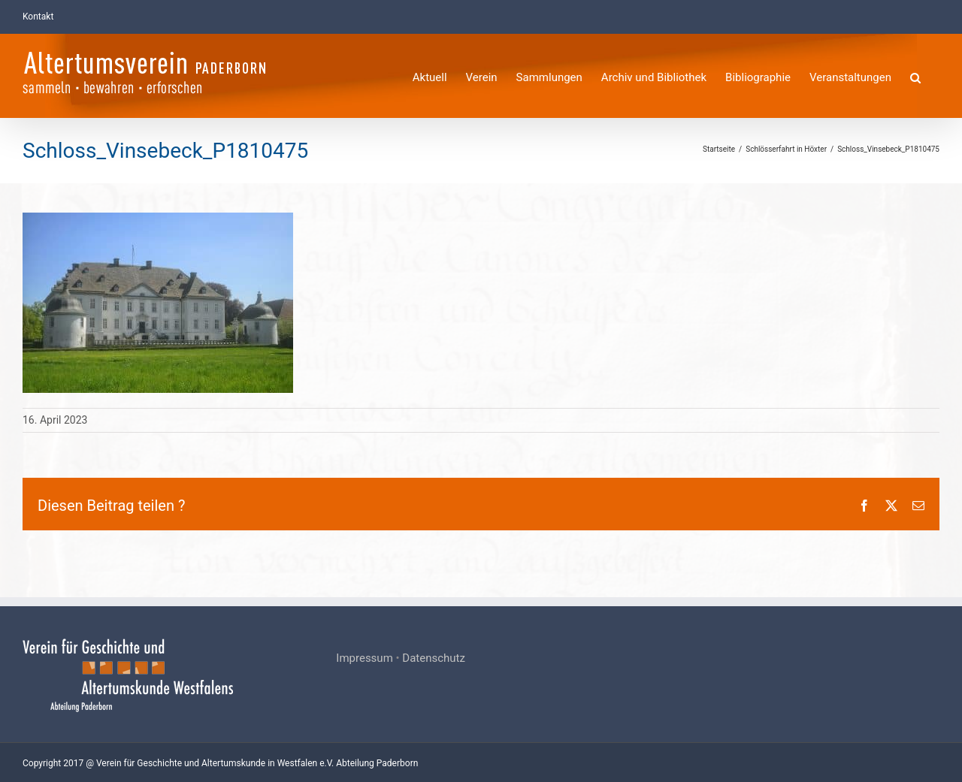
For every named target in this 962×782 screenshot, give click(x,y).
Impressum (364, 658)
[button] (915, 75)
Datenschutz (433, 658)
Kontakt (38, 16)
